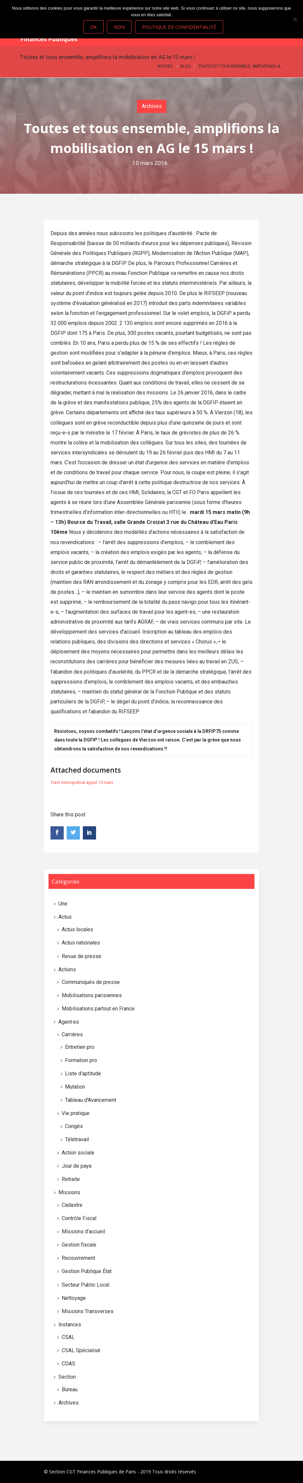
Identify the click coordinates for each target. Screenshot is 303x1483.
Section (67, 1377)
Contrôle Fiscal (79, 1218)
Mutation (75, 1087)
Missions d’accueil (83, 1231)
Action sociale (78, 1153)
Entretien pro (79, 1047)
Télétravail (77, 1139)
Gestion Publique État (87, 1271)
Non (119, 27)
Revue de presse (81, 956)
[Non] (294, 19)
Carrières (72, 1034)
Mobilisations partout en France (98, 1008)
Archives (152, 106)
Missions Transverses (88, 1311)
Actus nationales (81, 943)
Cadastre (72, 1205)
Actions (67, 969)
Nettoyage (74, 1298)
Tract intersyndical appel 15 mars (81, 782)
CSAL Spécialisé (81, 1350)
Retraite (71, 1179)
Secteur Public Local (85, 1285)
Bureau (70, 1389)
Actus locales (77, 929)
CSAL (68, 1337)
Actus (65, 917)
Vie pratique (75, 1113)
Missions (69, 1192)
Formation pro (81, 1060)
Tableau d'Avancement (90, 1100)
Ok (93, 27)
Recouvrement (78, 1258)
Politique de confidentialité (179, 27)
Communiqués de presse (91, 982)
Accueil (165, 66)
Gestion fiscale (79, 1245)
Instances (69, 1324)
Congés (74, 1126)
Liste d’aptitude (83, 1073)
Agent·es (68, 1022)
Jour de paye (77, 1166)
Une (62, 903)
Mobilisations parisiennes (92, 995)
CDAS (68, 1363)
